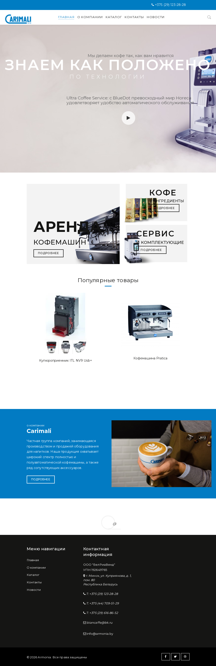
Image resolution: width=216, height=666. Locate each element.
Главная (66, 17)
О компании (90, 17)
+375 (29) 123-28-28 (170, 5)
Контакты (134, 17)
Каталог (114, 17)
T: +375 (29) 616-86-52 (101, 613)
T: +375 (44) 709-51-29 (102, 603)
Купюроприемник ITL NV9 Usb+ (65, 360)
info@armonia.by (99, 633)
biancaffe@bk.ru (99, 622)
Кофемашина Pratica (150, 358)
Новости (156, 17)
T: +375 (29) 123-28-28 (101, 594)
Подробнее (40, 479)
